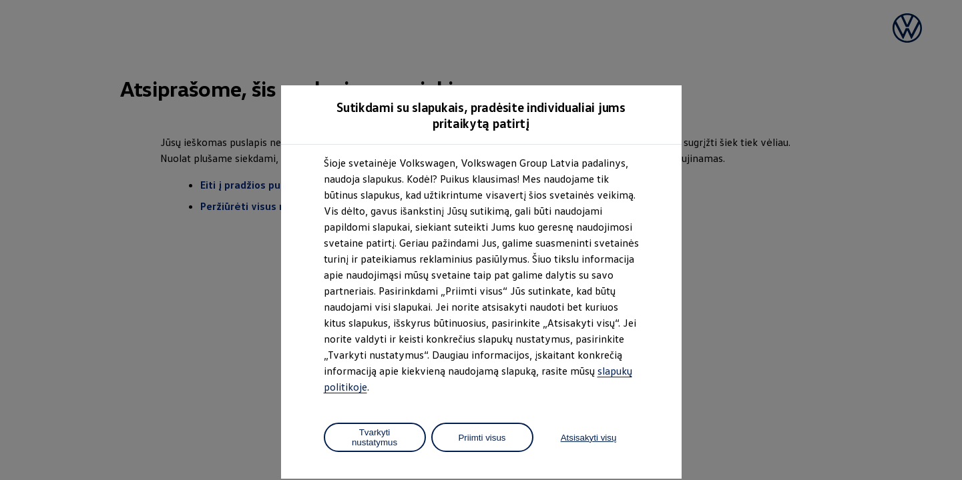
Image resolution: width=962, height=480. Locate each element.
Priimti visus (481, 438)
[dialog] (481, 240)
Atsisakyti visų (589, 438)
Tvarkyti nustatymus (374, 437)
